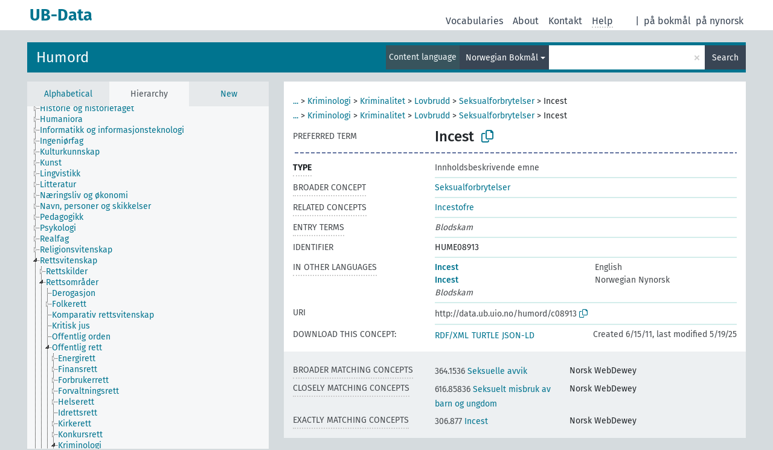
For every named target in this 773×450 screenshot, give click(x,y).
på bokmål (667, 21)
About (526, 21)
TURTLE (485, 335)
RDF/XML (452, 335)
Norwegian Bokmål (502, 58)
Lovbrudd (432, 101)
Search (725, 58)
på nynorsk (719, 21)
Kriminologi (329, 101)
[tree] (148, 277)
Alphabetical (68, 94)
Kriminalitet (382, 101)
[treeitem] (92, 108)
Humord (62, 57)
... (295, 101)
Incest (446, 267)
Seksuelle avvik (481, 371)
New (228, 94)
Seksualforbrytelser (496, 101)
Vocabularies (474, 21)
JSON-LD (518, 335)
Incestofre (454, 207)
